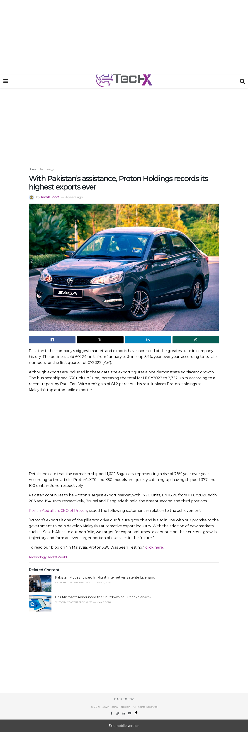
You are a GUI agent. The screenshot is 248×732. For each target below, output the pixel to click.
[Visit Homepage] (124, 81)
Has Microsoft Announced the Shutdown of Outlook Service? (103, 597)
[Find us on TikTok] (136, 713)
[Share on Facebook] (52, 339)
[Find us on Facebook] (112, 713)
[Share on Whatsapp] (196, 339)
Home (32, 169)
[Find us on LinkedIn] (124, 713)
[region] (124, 36)
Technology (47, 169)
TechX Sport (50, 197)
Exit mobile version (124, 726)
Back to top (124, 699)
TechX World (57, 557)
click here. (154, 547)
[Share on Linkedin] (148, 339)
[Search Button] (242, 81)
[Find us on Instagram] (117, 713)
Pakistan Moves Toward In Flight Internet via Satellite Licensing (105, 577)
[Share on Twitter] (100, 339)
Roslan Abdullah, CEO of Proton (58, 510)
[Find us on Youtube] (130, 713)
